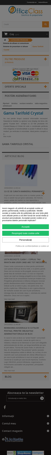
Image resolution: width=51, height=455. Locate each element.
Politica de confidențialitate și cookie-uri (32, 246)
